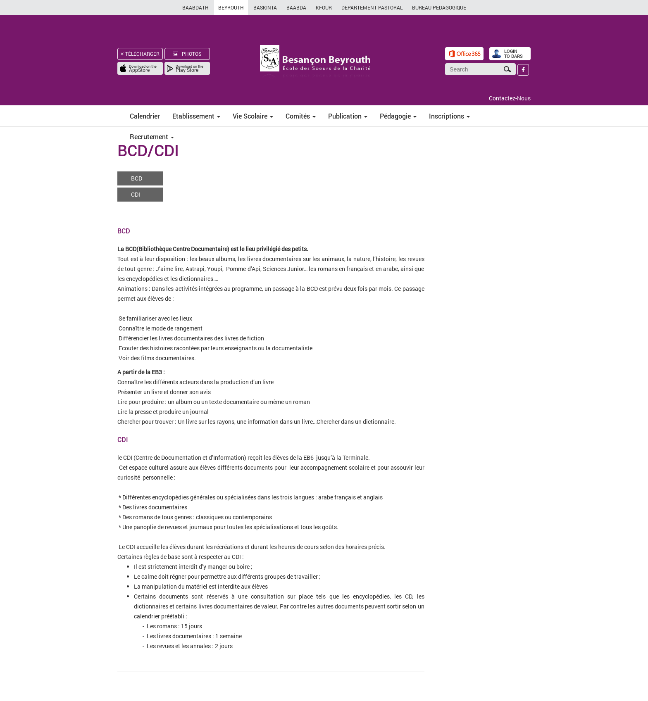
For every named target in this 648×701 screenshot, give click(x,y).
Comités (301, 116)
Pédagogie (398, 116)
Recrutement (152, 136)
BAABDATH (195, 7)
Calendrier (145, 116)
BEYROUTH (231, 7)
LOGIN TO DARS (513, 53)
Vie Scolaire (253, 116)
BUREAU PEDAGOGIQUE (439, 7)
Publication (347, 116)
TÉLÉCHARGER (140, 53)
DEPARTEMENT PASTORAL (372, 7)
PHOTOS (187, 53)
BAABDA (296, 7)
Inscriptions (449, 116)
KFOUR (324, 7)
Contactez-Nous (510, 98)
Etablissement (196, 116)
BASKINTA (265, 7)
